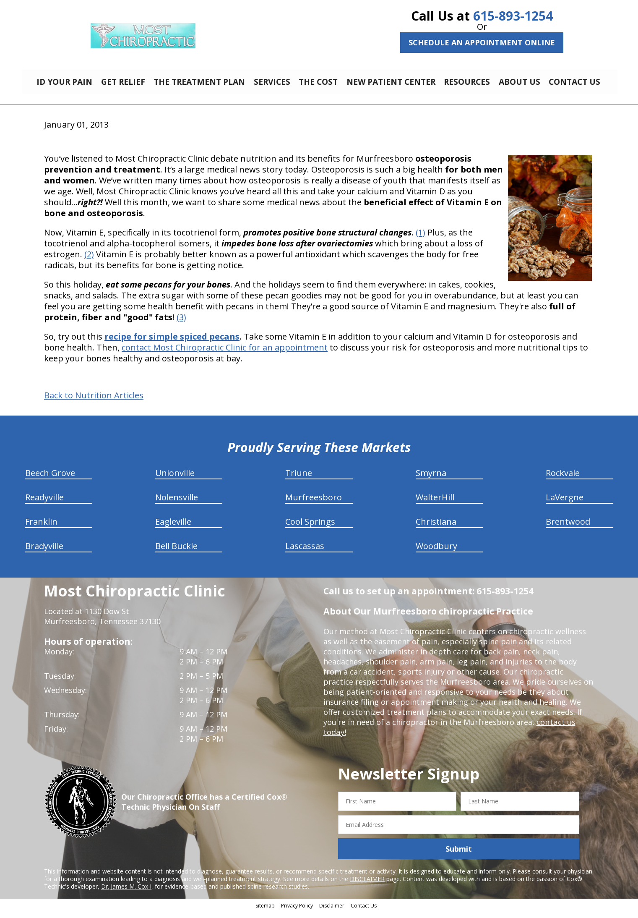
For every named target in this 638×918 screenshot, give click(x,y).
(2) (89, 260)
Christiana (436, 528)
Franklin (41, 528)
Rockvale (563, 479)
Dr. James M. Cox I (126, 893)
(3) (181, 323)
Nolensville (176, 503)
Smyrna (431, 479)
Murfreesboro (313, 503)
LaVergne (564, 503)
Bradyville (44, 552)
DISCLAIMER (367, 885)
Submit (458, 855)
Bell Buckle (176, 552)
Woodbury (436, 552)
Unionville (175, 479)
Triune (298, 479)
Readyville (44, 503)
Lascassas (304, 552)
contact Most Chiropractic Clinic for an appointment (225, 353)
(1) (420, 238)
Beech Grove (50, 479)
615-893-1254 (513, 15)
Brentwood (568, 528)
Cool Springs (310, 528)
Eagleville (173, 528)
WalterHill (435, 503)
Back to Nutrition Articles (93, 401)
